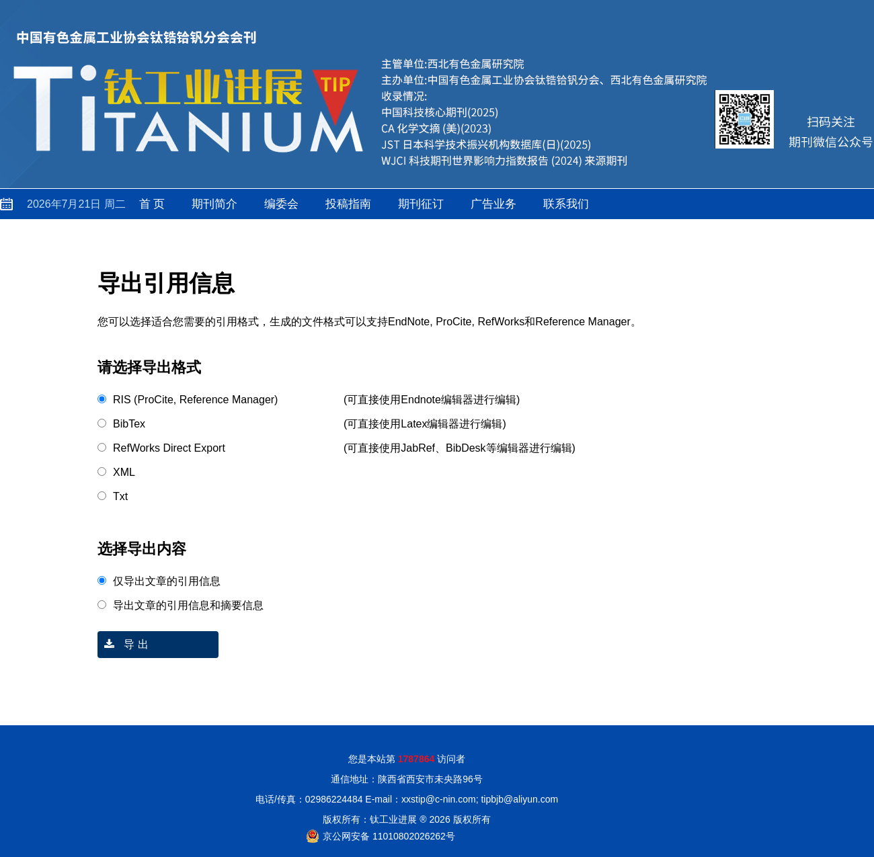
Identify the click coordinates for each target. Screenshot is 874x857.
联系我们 (566, 204)
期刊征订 (421, 204)
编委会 (281, 204)
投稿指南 (348, 204)
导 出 (123, 644)
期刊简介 (214, 204)
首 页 (152, 204)
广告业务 (493, 204)
